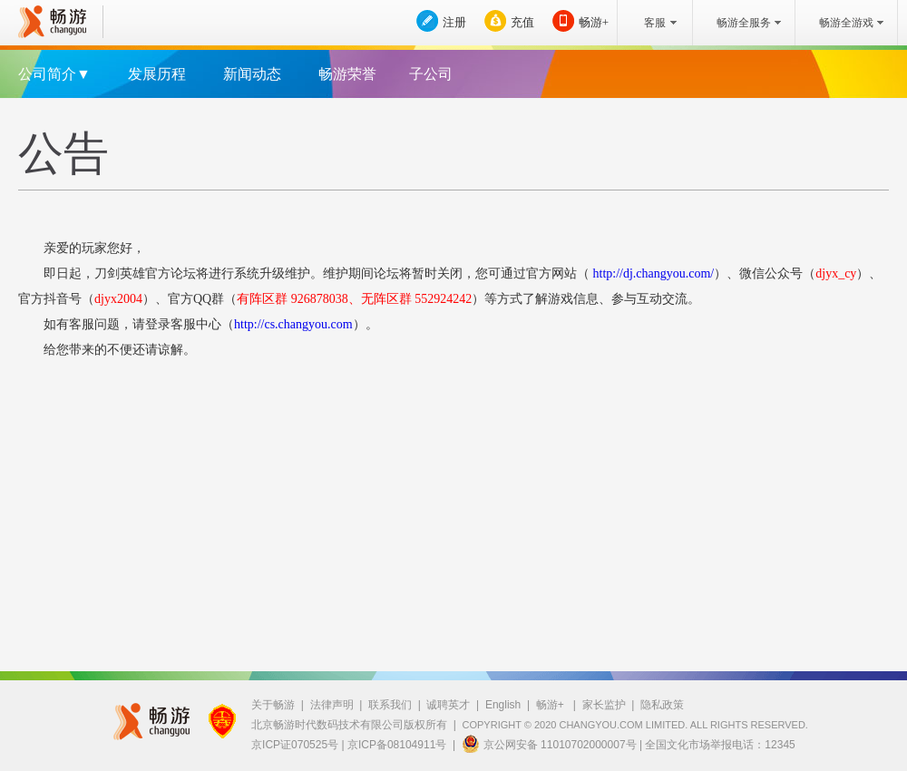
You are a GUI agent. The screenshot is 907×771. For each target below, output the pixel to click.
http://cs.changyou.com (293, 324)
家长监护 (604, 704)
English (503, 704)
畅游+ (594, 22)
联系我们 (390, 704)
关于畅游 (273, 704)
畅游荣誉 (347, 74)
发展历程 (157, 74)
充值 (522, 22)
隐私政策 (662, 704)
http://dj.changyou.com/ (652, 273)
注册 (454, 22)
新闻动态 (252, 74)
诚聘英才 (448, 704)
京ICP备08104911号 (396, 744)
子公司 (431, 74)
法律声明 (332, 704)
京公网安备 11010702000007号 (549, 744)
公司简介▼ (54, 74)
